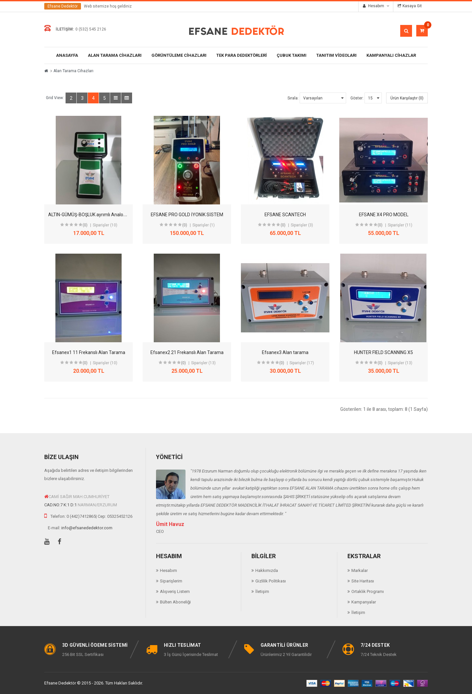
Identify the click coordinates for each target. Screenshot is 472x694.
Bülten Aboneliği (175, 601)
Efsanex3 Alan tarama (285, 352)
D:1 (73, 504)
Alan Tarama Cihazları (115, 55)
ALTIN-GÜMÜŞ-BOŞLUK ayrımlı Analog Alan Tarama (101, 214)
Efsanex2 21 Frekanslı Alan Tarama (187, 352)
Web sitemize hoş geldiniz (108, 6)
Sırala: (293, 98)
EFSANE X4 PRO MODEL (383, 214)
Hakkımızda (266, 570)
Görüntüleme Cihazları (178, 55)
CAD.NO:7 (53, 504)
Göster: (357, 98)
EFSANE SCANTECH (285, 214)
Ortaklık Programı (367, 591)
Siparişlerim (171, 580)
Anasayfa (67, 55)
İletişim (262, 591)
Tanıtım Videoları (336, 55)
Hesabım (168, 570)
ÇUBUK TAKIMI (291, 55)
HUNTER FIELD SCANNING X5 (383, 352)
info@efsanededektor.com (86, 527)
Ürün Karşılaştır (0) (406, 98)
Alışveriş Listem (175, 591)
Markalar (359, 570)
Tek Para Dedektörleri (241, 55)
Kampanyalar (363, 601)
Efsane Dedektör (63, 6)
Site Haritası (362, 580)
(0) (85, 225)
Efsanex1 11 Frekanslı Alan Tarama (88, 352)
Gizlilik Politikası (270, 580)
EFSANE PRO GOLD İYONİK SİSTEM (187, 214)
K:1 (66, 504)
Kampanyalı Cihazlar (391, 55)
